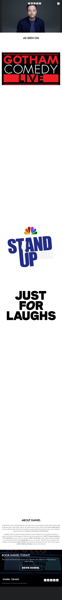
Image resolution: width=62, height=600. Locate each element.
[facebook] (29, 3)
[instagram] (34, 3)
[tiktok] (40, 3)
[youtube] (37, 3)
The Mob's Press (25, 583)
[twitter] (32, 3)
